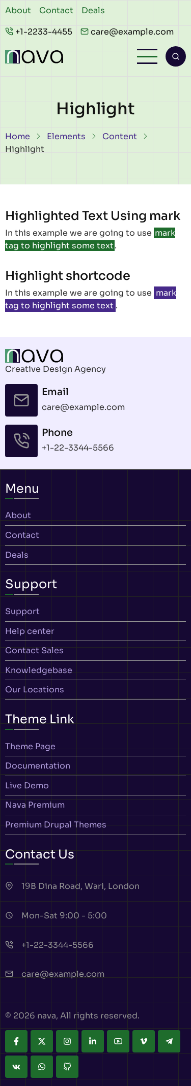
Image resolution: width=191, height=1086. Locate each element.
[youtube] (118, 1041)
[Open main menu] (147, 56)
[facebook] (16, 1041)
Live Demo (27, 785)
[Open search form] (176, 56)
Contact (56, 10)
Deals (93, 10)
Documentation (37, 765)
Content (119, 136)
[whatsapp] (42, 1067)
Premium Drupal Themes (55, 824)
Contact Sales (34, 650)
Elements (66, 136)
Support (22, 611)
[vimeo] (143, 1041)
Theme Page (30, 746)
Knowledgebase (38, 670)
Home (17, 136)
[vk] (16, 1067)
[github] (67, 1067)
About (18, 10)
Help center (29, 631)
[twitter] (42, 1041)
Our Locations (34, 689)
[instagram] (67, 1041)
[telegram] (169, 1041)
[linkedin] (92, 1041)
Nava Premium (35, 805)
